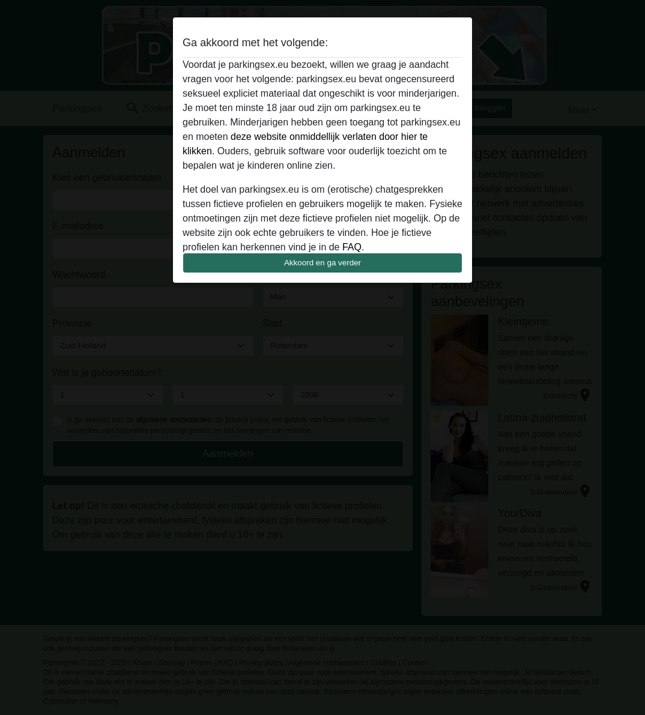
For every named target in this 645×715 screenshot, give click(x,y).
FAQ (352, 247)
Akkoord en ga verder (322, 262)
